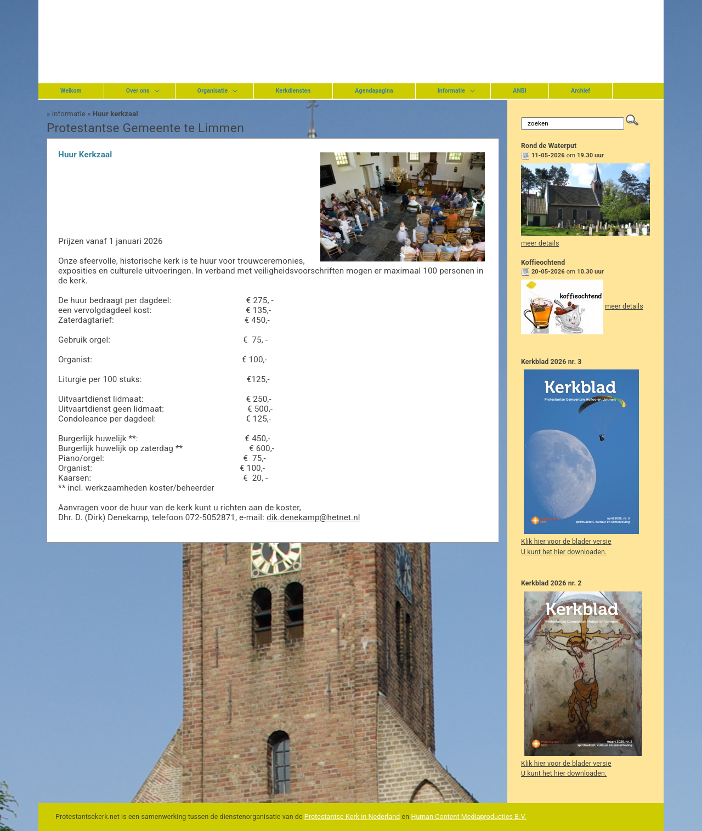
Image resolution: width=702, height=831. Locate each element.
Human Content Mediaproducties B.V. (468, 817)
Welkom (71, 90)
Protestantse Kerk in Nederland (352, 817)
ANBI (519, 90)
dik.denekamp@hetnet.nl (313, 517)
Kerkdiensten (293, 90)
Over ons (138, 90)
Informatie (451, 90)
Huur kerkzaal (115, 114)
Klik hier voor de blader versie (566, 541)
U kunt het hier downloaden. (564, 552)
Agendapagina (374, 90)
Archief (580, 90)
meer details (540, 243)
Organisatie (212, 90)
